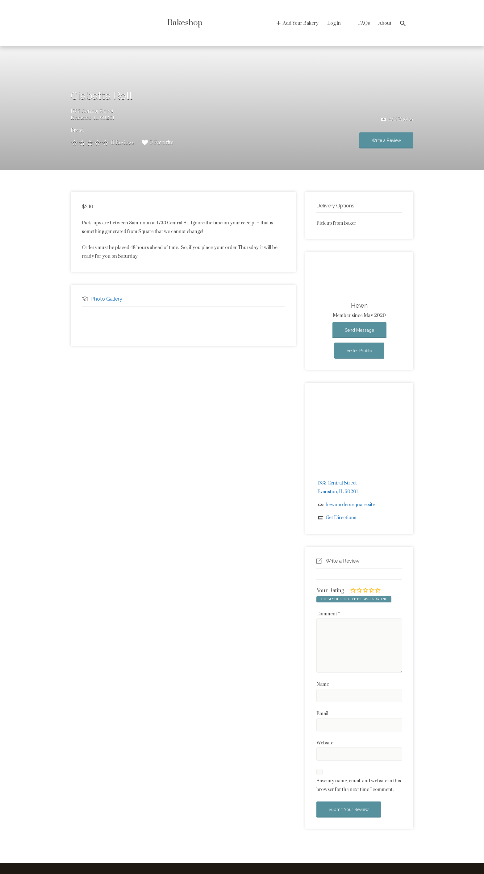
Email (322, 714)
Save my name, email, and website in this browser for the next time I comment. (358, 785)
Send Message (359, 330)
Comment (328, 614)
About (384, 23)
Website (324, 743)
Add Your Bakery (301, 23)
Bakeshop (184, 23)
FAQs (364, 23)
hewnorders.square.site (350, 505)
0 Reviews (123, 142)
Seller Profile (359, 350)
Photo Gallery (106, 299)
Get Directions (341, 518)
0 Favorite (157, 142)
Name (322, 684)
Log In (334, 23)
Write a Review (386, 140)
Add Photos (397, 119)
